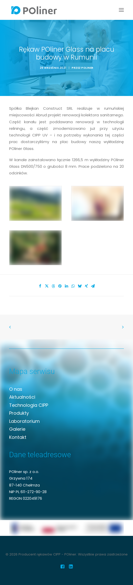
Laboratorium (24, 421)
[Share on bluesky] (80, 286)
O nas (15, 389)
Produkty (19, 413)
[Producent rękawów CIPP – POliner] (34, 10)
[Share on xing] (86, 286)
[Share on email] (93, 286)
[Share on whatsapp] (73, 286)
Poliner (87, 68)
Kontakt (17, 437)
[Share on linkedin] (67, 286)
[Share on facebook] (40, 286)
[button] (121, 10)
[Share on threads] (53, 286)
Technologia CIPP (28, 405)
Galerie (17, 429)
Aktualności (22, 397)
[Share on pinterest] (60, 286)
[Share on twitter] (47, 286)
